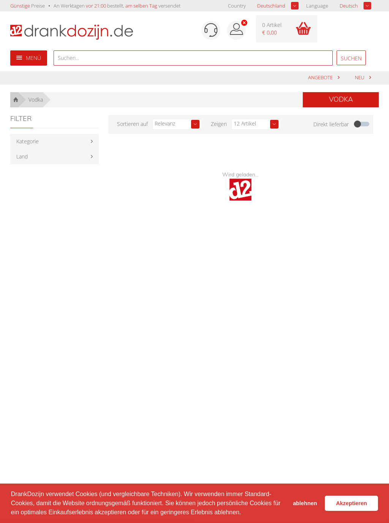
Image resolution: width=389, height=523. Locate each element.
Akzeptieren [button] (351, 503)
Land (22, 156)
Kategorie (27, 141)
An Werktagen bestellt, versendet (117, 5)
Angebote (321, 77)
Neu (360, 77)
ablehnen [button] (305, 503)
